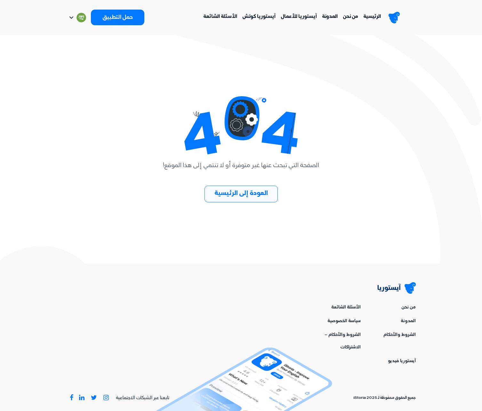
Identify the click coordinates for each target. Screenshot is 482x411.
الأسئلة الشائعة (220, 17)
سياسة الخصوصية (344, 321)
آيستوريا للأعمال (299, 17)
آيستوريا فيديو (402, 361)
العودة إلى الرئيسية (241, 194)
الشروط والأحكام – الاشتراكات (343, 341)
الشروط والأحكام (399, 335)
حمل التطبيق (117, 17)
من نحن (350, 17)
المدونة (330, 17)
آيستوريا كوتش (259, 17)
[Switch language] (77, 17)
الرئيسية (372, 17)
